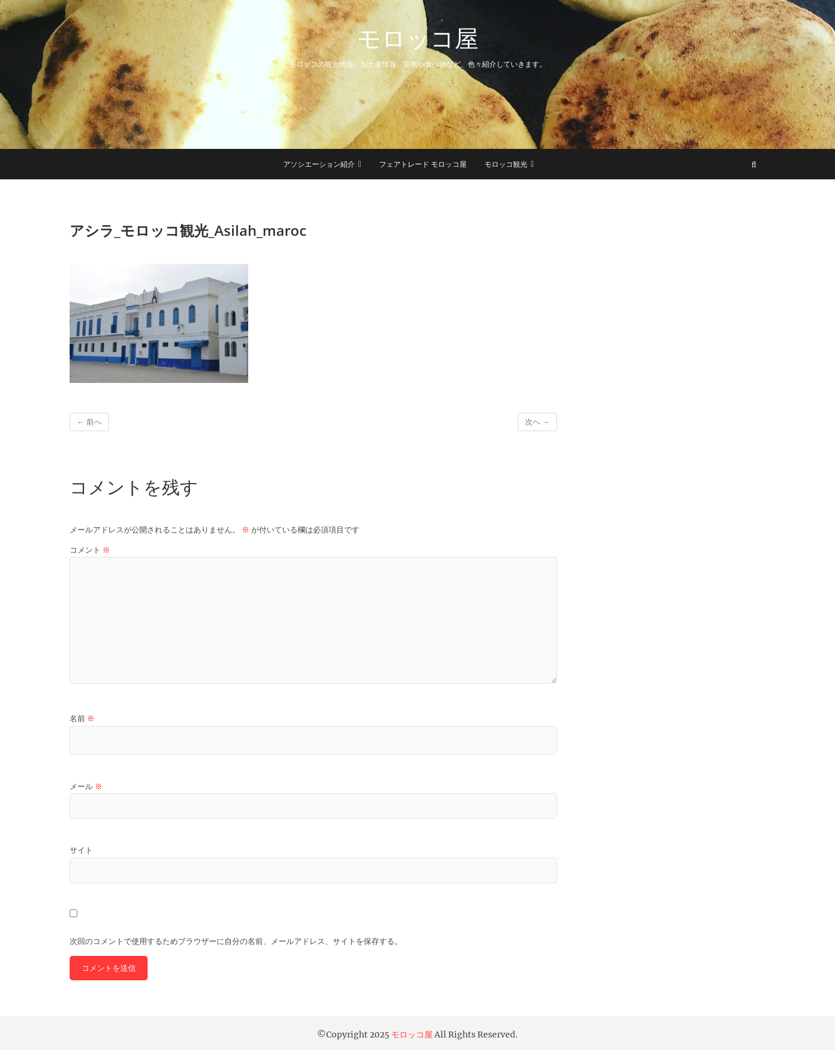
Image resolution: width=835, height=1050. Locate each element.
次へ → (537, 422)
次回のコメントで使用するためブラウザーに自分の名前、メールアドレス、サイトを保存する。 (236, 941)
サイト (81, 850)
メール (86, 786)
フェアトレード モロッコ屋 (423, 164)
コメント (90, 550)
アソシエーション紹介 (319, 164)
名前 (82, 718)
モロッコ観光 (505, 164)
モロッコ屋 (418, 38)
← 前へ (89, 422)
